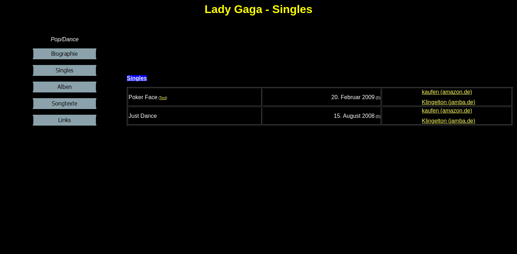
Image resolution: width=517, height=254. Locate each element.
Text (162, 98)
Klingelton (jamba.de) (448, 102)
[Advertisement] (321, 52)
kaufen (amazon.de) (447, 92)
